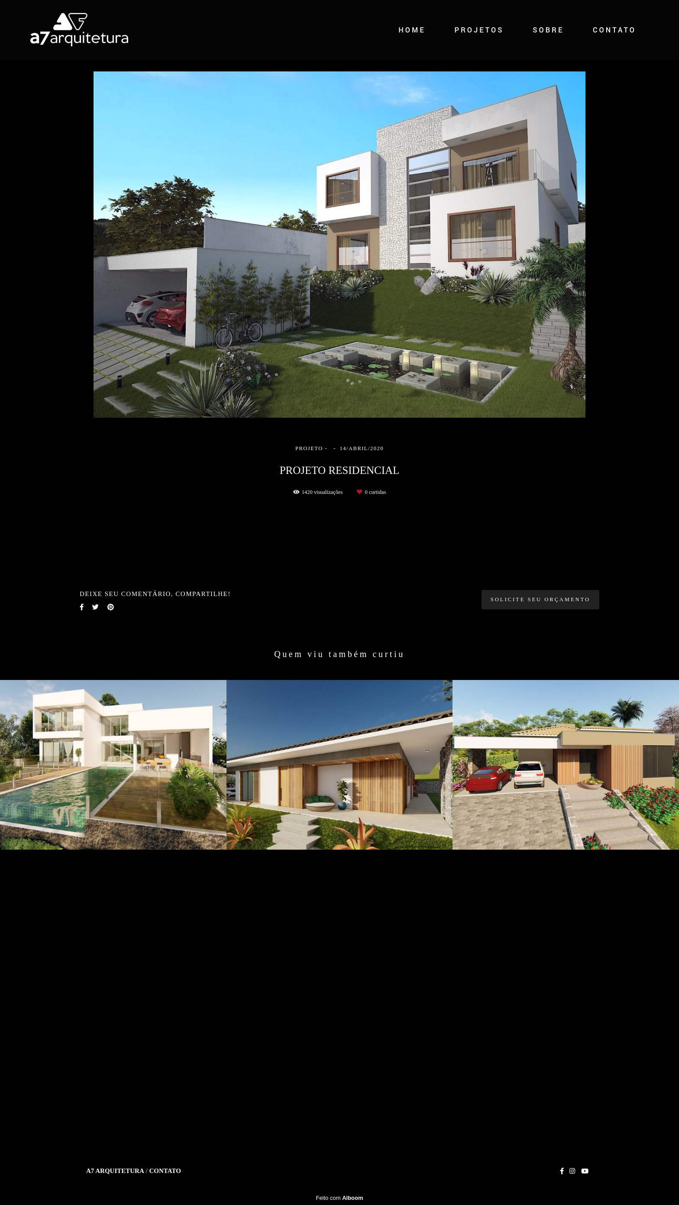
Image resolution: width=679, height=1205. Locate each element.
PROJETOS (479, 30)
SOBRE (548, 30)
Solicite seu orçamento (540, 918)
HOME (412, 30)
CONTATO (614, 30)
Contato (165, 1188)
